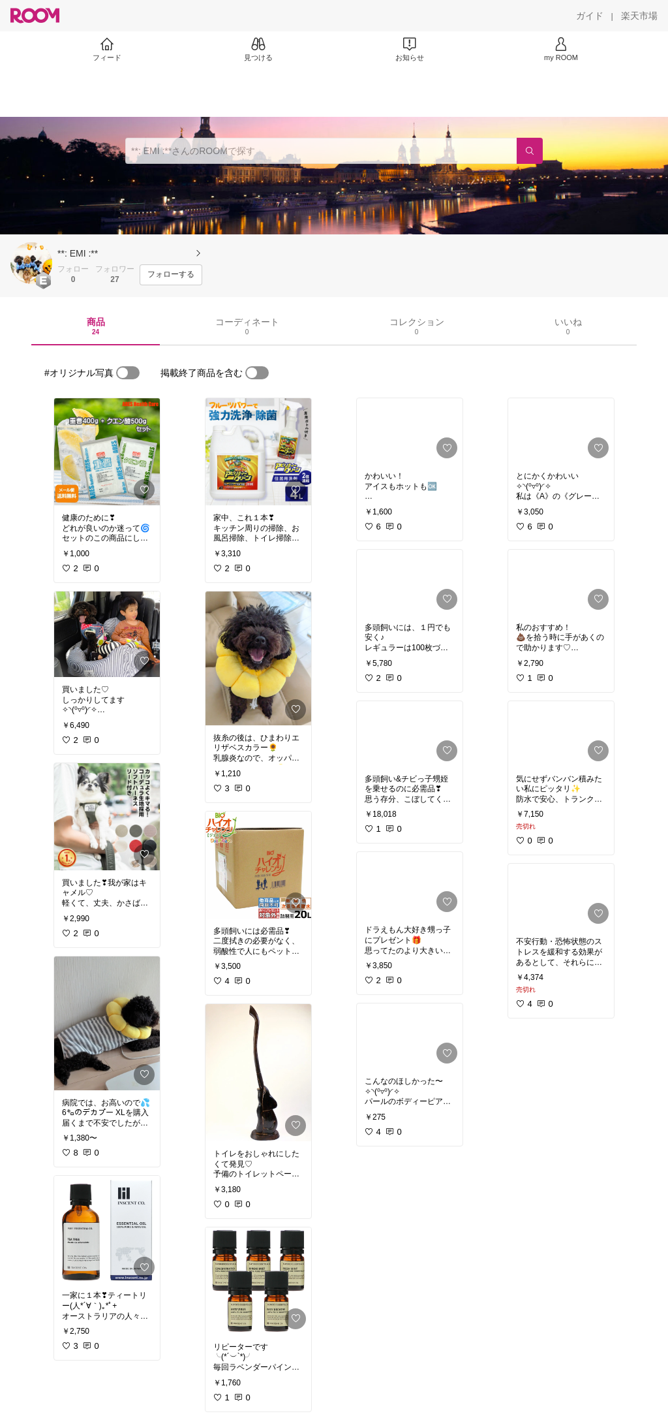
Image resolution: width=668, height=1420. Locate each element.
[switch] (128, 372)
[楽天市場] (639, 16)
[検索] (530, 151)
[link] (107, 451)
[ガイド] (589, 16)
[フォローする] (171, 274)
